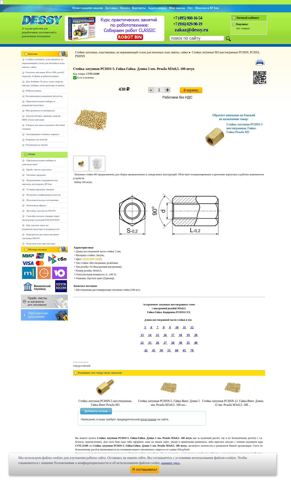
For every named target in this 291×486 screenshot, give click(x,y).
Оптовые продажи (36, 175)
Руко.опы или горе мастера (40, 243)
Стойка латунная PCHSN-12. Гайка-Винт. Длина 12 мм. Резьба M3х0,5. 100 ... (232, 401)
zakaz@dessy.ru (191, 29)
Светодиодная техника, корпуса (42, 134)
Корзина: (242, 24)
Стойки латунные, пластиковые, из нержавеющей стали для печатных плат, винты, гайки (43, 63)
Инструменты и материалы (40, 110)
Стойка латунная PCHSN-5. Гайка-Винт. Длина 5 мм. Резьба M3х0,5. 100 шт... (169, 401)
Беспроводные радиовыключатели (44, 96)
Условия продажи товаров (40, 189)
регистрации (148, 419)
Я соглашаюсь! (144, 469)
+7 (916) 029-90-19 (187, 24)
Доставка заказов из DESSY (41, 210)
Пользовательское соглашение (42, 200)
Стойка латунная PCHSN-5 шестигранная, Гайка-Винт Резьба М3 (105, 401)
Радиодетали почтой (36, 139)
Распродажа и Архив (37, 145)
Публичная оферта (36, 205)
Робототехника (33, 90)
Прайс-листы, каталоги (38, 169)
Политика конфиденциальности (43, 194)
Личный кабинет (247, 17)
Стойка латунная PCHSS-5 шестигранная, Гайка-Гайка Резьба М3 (245, 128)
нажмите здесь (170, 463)
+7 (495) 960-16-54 (187, 18)
